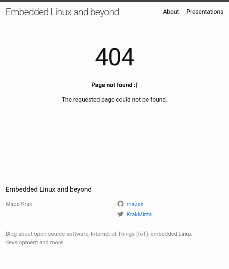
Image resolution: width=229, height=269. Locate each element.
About (171, 11)
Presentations (204, 11)
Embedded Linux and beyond (62, 12)
